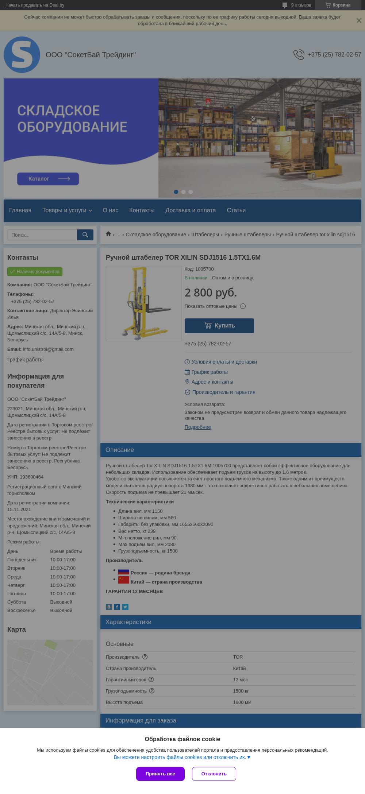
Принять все (160, 773)
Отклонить (214, 773)
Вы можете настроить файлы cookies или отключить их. (180, 757)
